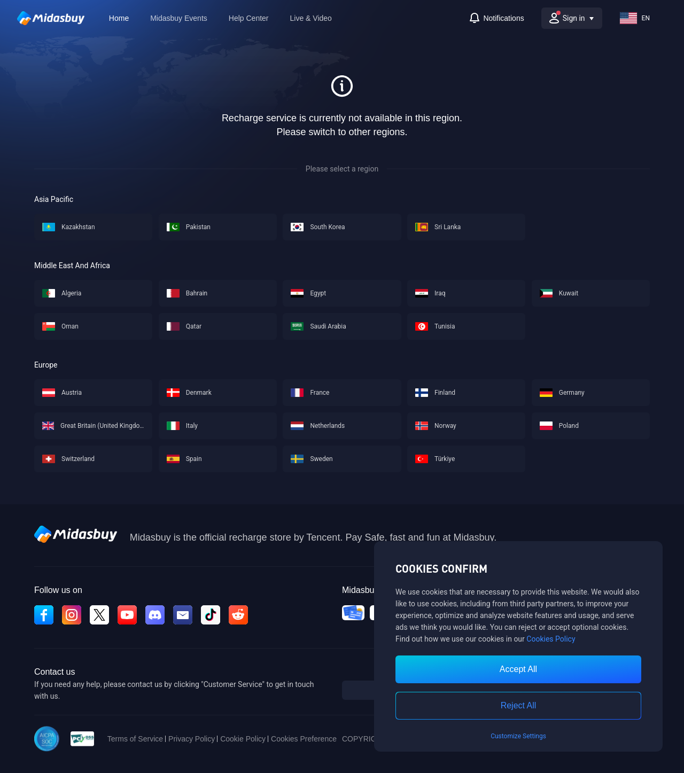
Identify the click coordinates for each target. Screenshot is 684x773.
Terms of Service (135, 739)
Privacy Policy (191, 739)
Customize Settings (518, 736)
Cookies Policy (550, 639)
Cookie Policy (243, 739)
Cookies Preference (304, 739)
